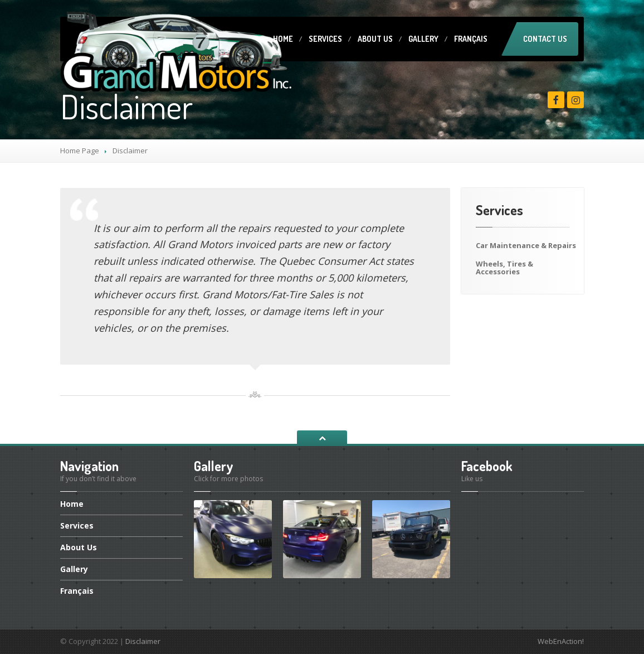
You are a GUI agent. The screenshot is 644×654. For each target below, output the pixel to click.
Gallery (423, 38)
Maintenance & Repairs (526, 245)
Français (470, 38)
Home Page (79, 151)
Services (325, 38)
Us (375, 38)
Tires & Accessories (504, 268)
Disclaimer (142, 641)
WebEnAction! (561, 641)
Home (283, 38)
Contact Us (545, 38)
